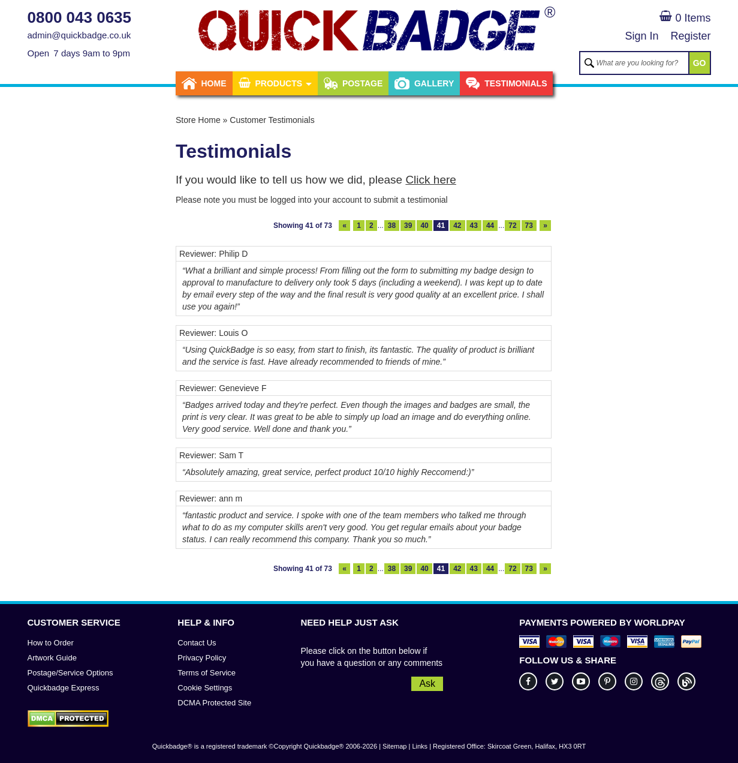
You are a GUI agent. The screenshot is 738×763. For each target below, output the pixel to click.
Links (419, 746)
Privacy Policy (201, 657)
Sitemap (394, 746)
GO (699, 63)
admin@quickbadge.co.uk (79, 35)
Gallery (424, 83)
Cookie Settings (204, 687)
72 (512, 225)
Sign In (641, 36)
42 (457, 225)
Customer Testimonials (272, 120)
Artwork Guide (52, 657)
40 (424, 225)
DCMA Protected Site (214, 702)
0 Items (684, 18)
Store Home (198, 120)
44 (490, 225)
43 (474, 225)
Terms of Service (206, 672)
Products (275, 83)
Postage (353, 83)
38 (392, 225)
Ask (427, 683)
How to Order (51, 642)
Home (204, 83)
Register (690, 36)
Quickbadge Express (64, 687)
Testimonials (506, 83)
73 (529, 225)
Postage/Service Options (70, 672)
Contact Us (196, 642)
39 (408, 225)
